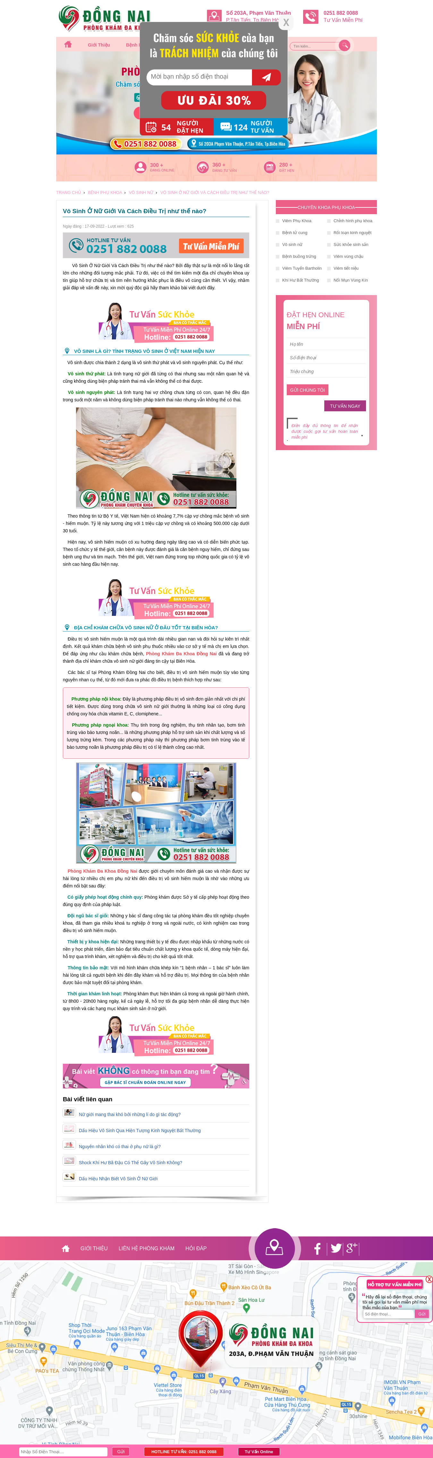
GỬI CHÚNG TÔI (307, 390)
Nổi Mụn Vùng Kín (351, 280)
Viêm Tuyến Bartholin (302, 268)
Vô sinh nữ (292, 244)
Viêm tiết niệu (346, 268)
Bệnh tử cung (294, 232)
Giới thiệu (99, 45)
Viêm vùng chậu (348, 256)
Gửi (421, 1314)
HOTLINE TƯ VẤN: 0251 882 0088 (183, 1451)
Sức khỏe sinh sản (351, 244)
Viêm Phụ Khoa (296, 220)
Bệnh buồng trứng (299, 256)
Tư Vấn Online (259, 1451)
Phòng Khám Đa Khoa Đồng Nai (181, 653)
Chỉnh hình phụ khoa (353, 220)
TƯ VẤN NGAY (345, 406)
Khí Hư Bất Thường (300, 280)
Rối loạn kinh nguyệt (352, 232)
